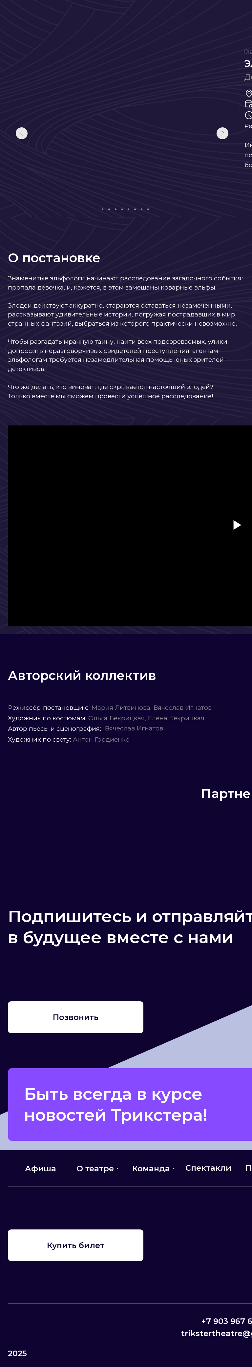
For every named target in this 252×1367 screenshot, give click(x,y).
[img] (22, 971)
